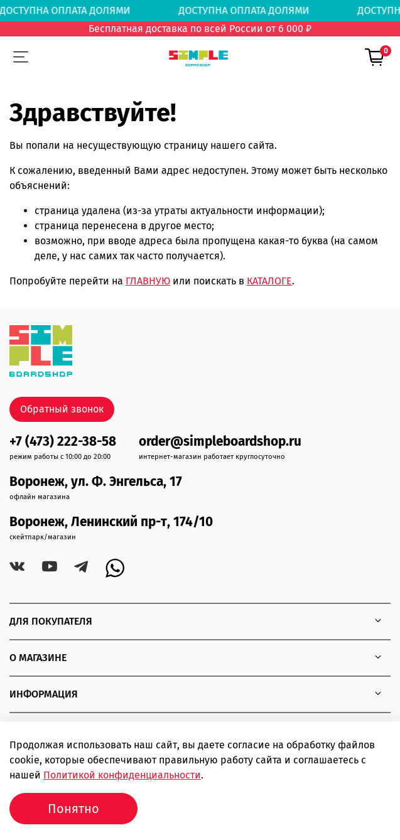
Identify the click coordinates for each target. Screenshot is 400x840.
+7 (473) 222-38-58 (62, 442)
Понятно (73, 808)
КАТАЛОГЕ (269, 281)
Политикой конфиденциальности (122, 775)
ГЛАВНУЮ (148, 281)
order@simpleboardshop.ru (220, 442)
